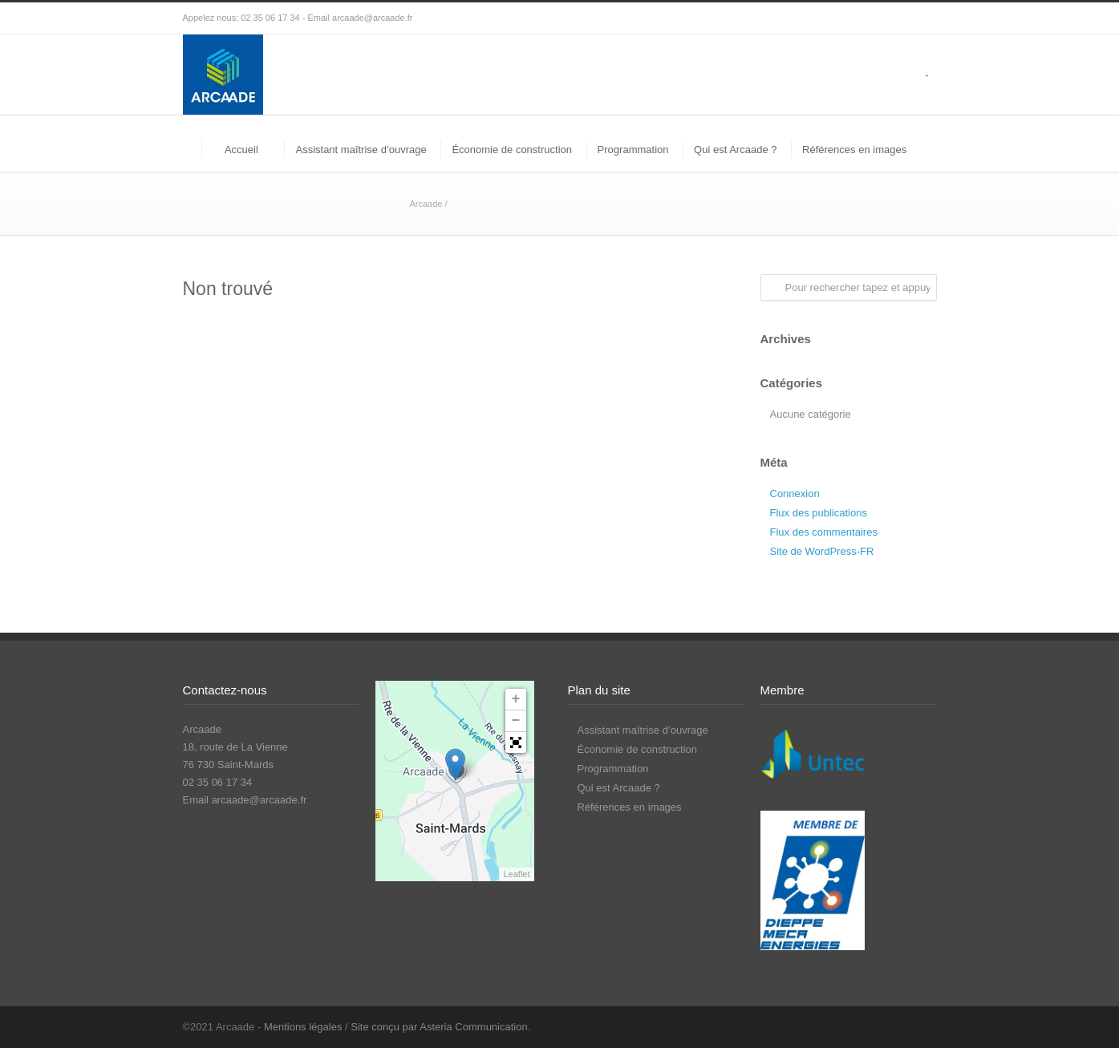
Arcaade (425, 203)
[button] (515, 742)
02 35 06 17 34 (270, 17)
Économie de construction (512, 150)
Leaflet (516, 874)
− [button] (516, 720)
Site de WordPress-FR (822, 551)
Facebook (889, 1026)
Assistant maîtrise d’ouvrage (360, 150)
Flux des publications (818, 513)
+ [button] (516, 699)
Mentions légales (303, 1027)
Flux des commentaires (824, 532)
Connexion (795, 494)
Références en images (854, 150)
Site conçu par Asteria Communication (439, 1027)
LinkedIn (921, 1026)
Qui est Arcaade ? (735, 150)
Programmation (633, 150)
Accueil (241, 150)
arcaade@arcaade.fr (372, 17)
